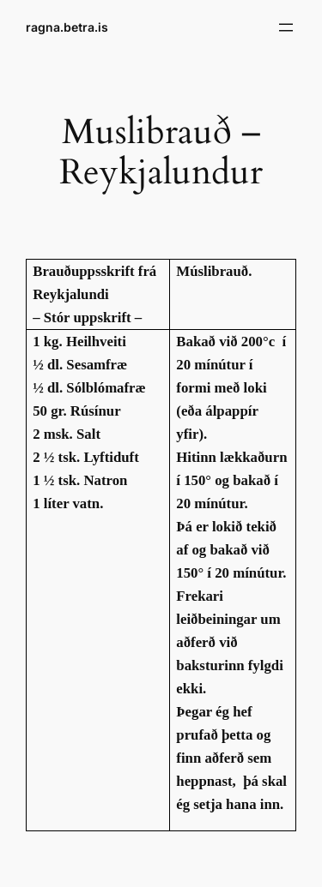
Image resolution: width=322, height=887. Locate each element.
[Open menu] (286, 27)
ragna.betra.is (67, 27)
